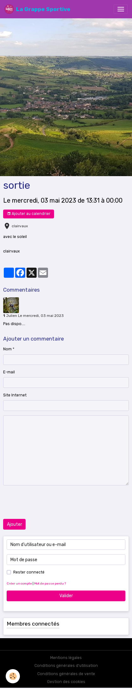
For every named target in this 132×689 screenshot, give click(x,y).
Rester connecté (29, 572)
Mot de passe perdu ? (50, 583)
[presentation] (51, 502)
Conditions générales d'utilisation (66, 665)
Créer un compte (19, 583)
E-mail (9, 372)
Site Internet (15, 395)
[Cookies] (13, 676)
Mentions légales (66, 658)
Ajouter (14, 524)
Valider (66, 595)
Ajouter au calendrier (29, 213)
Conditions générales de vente (66, 674)
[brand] (37, 9)
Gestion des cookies (66, 682)
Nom (7, 349)
